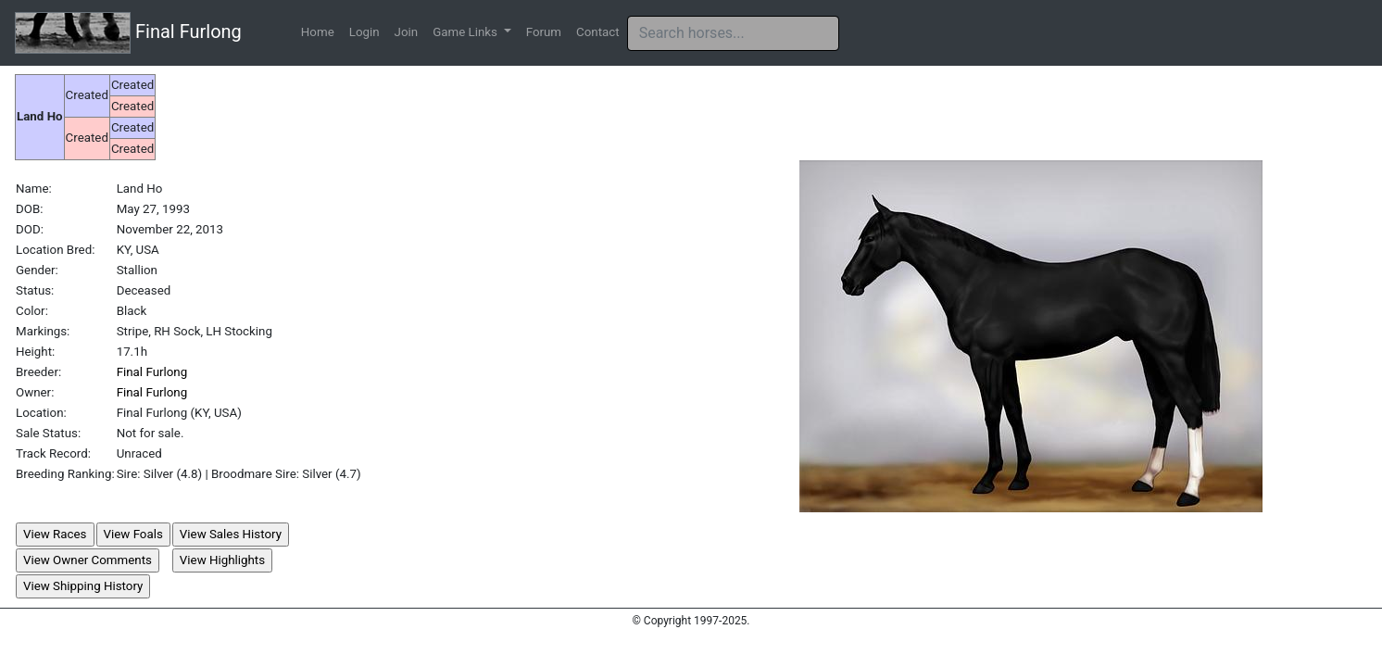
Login (364, 32)
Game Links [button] (466, 32)
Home (317, 32)
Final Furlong (128, 33)
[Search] (733, 33)
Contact (598, 32)
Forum (543, 32)
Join (407, 32)
